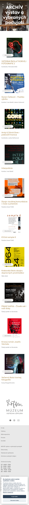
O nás (2, 428)
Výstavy (3, 431)
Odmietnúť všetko (14, 500)
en (3, 6)
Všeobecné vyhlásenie (7, 453)
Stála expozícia (5, 434)
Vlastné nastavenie (8, 492)
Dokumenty (4, 449)
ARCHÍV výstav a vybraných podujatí (11, 446)
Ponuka (3, 437)
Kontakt (3, 440)
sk (3, 4)
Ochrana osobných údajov (8, 456)
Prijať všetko (14, 496)
